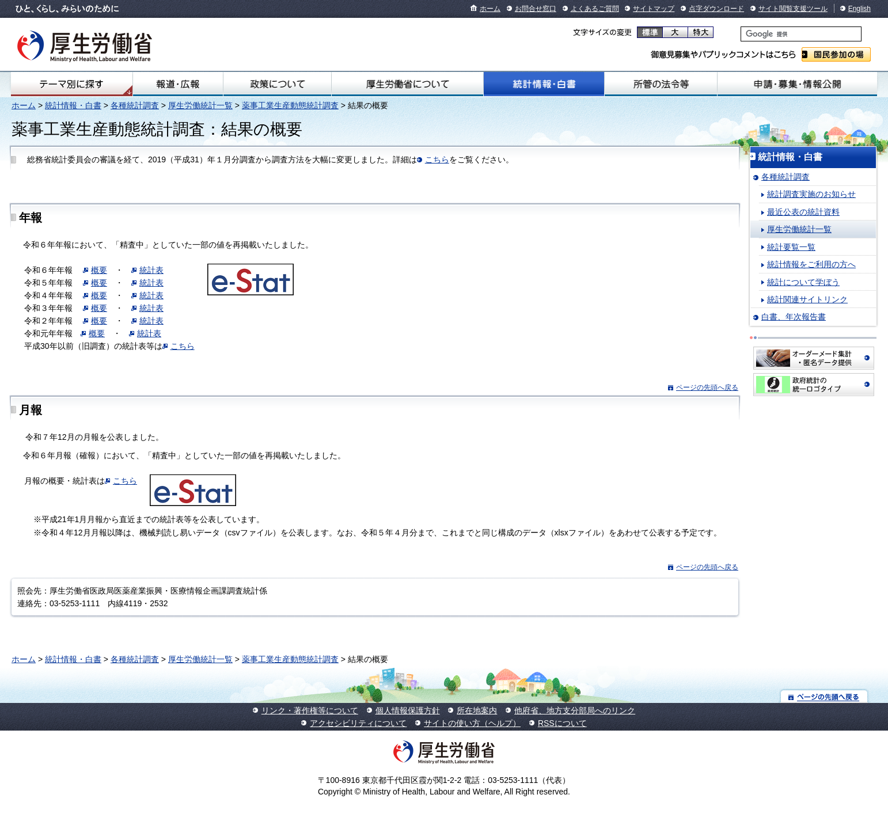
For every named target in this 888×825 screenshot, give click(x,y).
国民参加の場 (836, 54)
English (859, 9)
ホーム (490, 9)
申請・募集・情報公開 (797, 84)
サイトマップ (653, 9)
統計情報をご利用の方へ (811, 264)
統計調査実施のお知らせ (811, 194)
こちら (437, 159)
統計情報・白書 (544, 84)
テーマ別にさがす (71, 84)
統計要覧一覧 (791, 247)
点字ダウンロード (716, 9)
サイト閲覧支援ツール (793, 9)
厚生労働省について (407, 84)
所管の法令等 (661, 84)
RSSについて (562, 723)
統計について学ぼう (803, 282)
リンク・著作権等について (309, 710)
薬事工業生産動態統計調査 (290, 105)
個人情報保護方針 (407, 710)
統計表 (151, 270)
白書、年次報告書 (793, 316)
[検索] (801, 34)
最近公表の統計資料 (803, 211)
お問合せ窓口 (535, 9)
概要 (99, 270)
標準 (649, 32)
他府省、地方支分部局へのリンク (574, 710)
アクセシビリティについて (358, 723)
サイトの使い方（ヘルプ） (472, 723)
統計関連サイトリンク (807, 299)
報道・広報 (178, 84)
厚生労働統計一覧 (200, 105)
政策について (277, 84)
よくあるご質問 (595, 9)
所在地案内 (477, 710)
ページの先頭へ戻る (707, 387)
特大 (700, 32)
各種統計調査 (135, 105)
